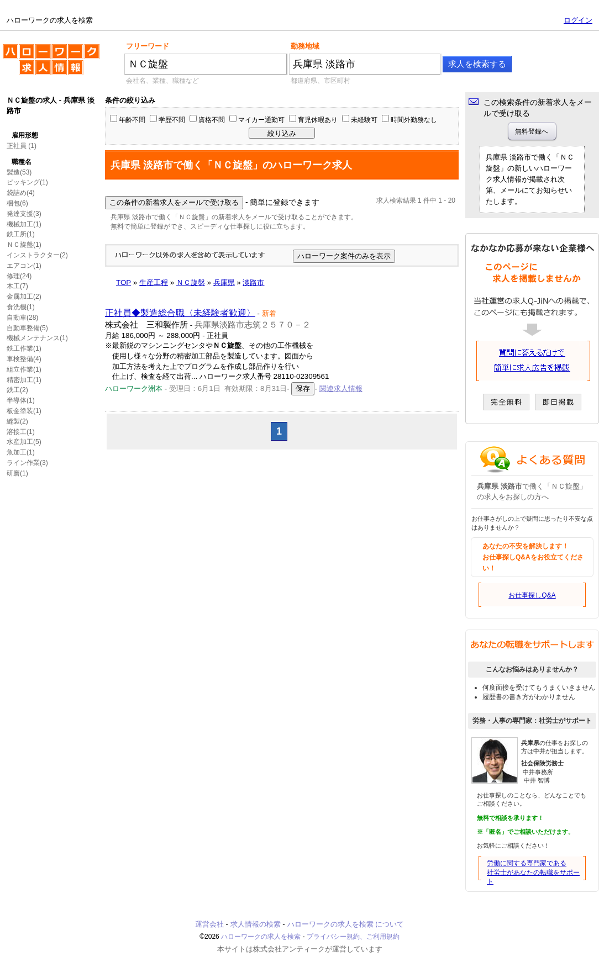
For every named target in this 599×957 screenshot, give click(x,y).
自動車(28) (22, 317)
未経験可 (364, 120)
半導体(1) (21, 400)
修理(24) (19, 276)
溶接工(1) (21, 432)
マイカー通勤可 (261, 120)
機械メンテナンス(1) (37, 338)
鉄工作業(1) (24, 348)
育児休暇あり (318, 120)
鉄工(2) (17, 390)
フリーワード (147, 46)
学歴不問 (172, 120)
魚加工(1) (21, 452)
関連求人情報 (340, 388)
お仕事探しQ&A (531, 595)
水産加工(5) (24, 442)
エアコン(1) (24, 265)
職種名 (21, 162)
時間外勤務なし (414, 120)
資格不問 (211, 120)
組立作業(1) (24, 369)
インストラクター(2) (37, 255)
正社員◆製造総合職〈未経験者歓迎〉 (180, 313)
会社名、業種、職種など (162, 80)
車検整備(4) (24, 359)
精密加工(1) (24, 380)
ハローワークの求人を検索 (51, 64)
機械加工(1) (24, 224)
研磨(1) (17, 473)
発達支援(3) (24, 214)
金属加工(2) (24, 296)
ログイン (578, 20)
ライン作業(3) (27, 463)
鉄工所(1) (21, 234)
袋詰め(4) (21, 193)
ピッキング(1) (27, 182)
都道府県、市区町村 (320, 80)
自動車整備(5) (27, 328)
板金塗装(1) (24, 411)
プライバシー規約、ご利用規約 (353, 936)
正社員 (17, 146)
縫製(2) (17, 421)
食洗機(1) (21, 307)
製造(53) (19, 172)
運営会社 (209, 924)
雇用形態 (25, 135)
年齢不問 (132, 120)
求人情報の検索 (255, 924)
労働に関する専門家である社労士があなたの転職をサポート (533, 872)
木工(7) (17, 286)
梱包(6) (17, 203)
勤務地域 (305, 46)
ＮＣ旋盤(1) (24, 244)
